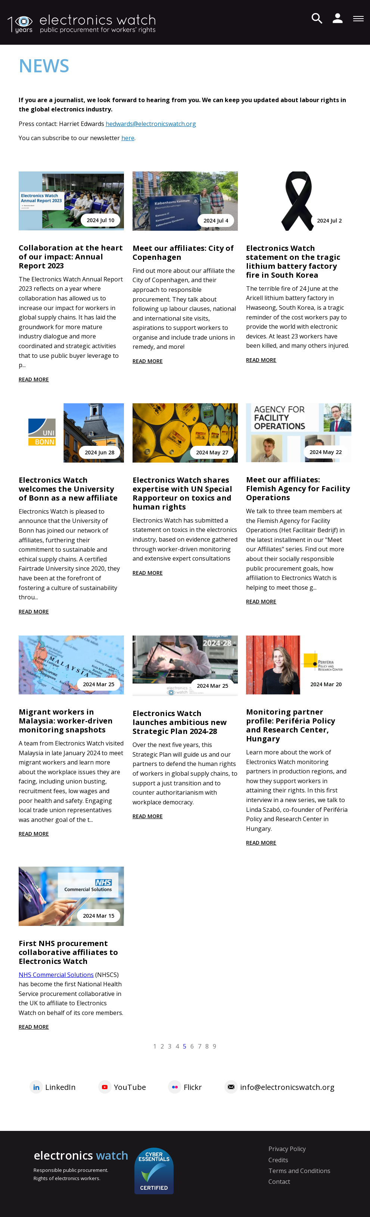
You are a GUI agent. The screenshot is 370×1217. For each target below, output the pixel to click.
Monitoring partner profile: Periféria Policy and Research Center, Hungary (290, 725)
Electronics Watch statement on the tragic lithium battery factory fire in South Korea (293, 261)
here (127, 138)
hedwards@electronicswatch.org (151, 124)
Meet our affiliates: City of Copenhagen (183, 252)
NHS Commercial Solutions (56, 975)
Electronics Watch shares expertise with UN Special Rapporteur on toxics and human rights (182, 493)
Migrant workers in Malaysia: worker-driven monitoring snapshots (66, 721)
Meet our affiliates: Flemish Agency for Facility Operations (298, 488)
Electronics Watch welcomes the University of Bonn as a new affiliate (68, 489)
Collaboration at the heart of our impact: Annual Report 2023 (71, 257)
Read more (34, 379)
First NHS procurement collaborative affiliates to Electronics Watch (68, 952)
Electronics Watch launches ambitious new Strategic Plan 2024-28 (180, 722)
